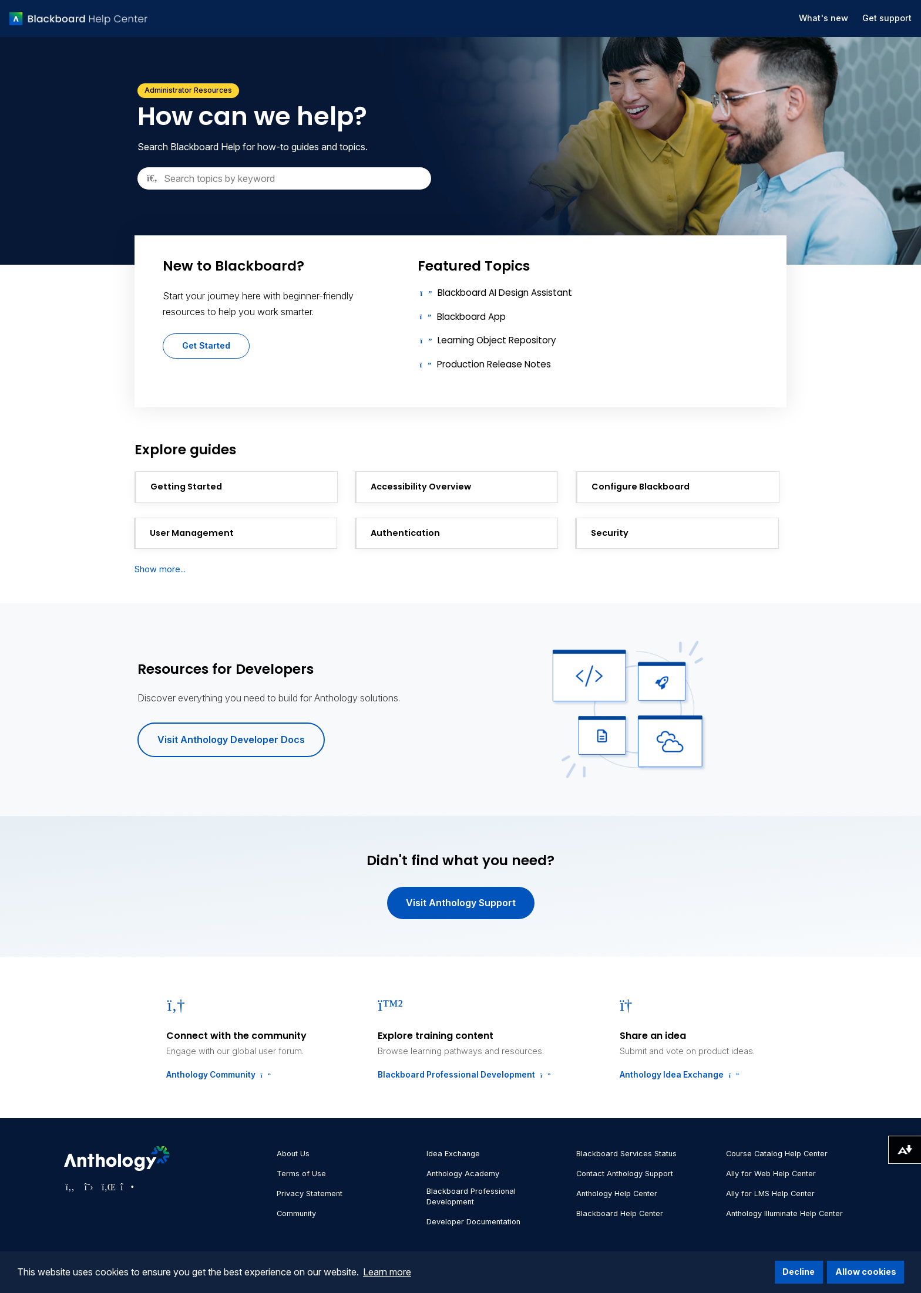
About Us (293, 1153)
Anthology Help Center (616, 1193)
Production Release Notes (494, 364)
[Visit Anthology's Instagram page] (126, 1187)
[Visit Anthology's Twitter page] (89, 1187)
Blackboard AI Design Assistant (505, 292)
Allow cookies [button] (865, 1272)
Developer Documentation (473, 1221)
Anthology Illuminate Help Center (784, 1213)
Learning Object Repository (497, 340)
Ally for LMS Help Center (770, 1193)
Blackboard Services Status (626, 1153)
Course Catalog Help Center (777, 1153)
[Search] (284, 178)
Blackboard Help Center (619, 1213)
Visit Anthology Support (461, 903)
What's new (823, 18)
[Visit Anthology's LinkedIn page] (107, 1187)
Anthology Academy (462, 1173)
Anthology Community (217, 1074)
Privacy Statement (309, 1193)
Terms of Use (301, 1173)
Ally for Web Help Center (771, 1173)
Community (296, 1213)
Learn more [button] (387, 1272)
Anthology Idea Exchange (678, 1074)
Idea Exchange (453, 1153)
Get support (887, 18)
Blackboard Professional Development (463, 1074)
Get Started (206, 345)
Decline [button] (798, 1272)
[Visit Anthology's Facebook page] (70, 1187)
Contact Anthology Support (624, 1173)
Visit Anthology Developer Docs (231, 739)
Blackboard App (471, 316)
